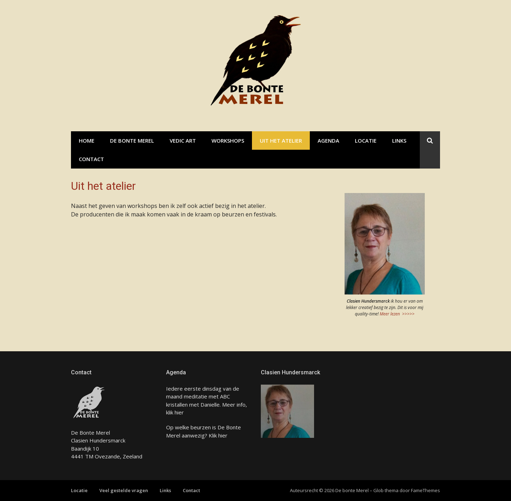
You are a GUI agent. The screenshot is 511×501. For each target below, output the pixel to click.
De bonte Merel (132, 140)
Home (86, 140)
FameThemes (425, 490)
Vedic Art (183, 140)
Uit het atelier (281, 140)
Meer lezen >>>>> (397, 314)
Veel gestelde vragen (123, 490)
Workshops (227, 140)
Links (399, 140)
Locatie (366, 140)
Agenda (328, 140)
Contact (91, 159)
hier (179, 412)
